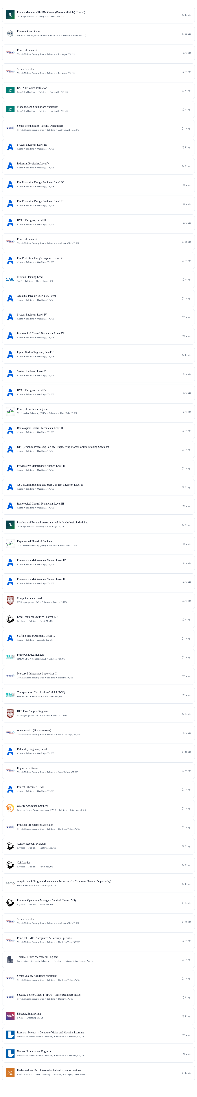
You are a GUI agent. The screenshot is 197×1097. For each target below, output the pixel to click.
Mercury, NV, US (65, 683)
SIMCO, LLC (23, 664)
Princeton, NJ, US (78, 817)
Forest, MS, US (46, 626)
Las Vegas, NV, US (66, 55)
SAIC (19, 283)
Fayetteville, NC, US (59, 93)
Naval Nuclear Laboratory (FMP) (31, 417)
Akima (20, 150)
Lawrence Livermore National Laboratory (35, 1045)
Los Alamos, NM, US (52, 702)
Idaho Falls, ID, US (68, 417)
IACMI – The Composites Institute (32, 36)
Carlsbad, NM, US (57, 664)
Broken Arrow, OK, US (46, 893)
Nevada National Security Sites (30, 55)
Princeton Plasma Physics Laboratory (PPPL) (36, 817)
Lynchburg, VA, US (35, 1026)
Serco (19, 893)
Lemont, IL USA (60, 607)
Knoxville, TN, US (56, 17)
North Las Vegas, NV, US (69, 741)
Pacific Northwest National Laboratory (33, 1084)
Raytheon (21, 626)
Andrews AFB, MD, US (68, 131)
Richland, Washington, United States (69, 1084)
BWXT (20, 1026)
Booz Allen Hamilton (26, 93)
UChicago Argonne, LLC (28, 607)
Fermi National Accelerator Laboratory (34, 969)
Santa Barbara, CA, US (68, 779)
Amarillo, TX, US (45, 645)
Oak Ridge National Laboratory (30, 17)
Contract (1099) (39, 664)
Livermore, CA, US (75, 1045)
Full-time (54, 36)
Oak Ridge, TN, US (45, 150)
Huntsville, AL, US (44, 283)
